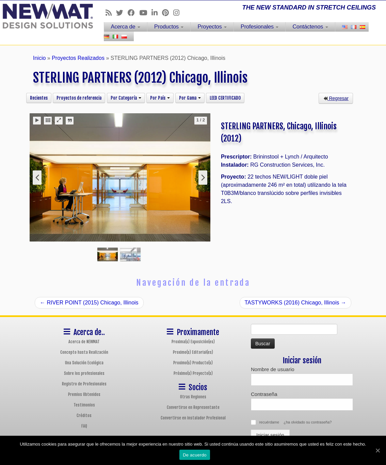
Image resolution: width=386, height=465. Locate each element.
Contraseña (264, 394)
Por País (160, 98)
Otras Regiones (193, 396)
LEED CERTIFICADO (225, 98)
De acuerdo (195, 455)
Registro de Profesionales (84, 383)
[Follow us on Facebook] (133, 13)
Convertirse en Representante (193, 407)
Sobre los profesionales (84, 373)
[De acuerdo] (377, 450)
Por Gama (190, 98)
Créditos (84, 415)
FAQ (84, 426)
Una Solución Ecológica (84, 362)
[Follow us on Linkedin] (156, 13)
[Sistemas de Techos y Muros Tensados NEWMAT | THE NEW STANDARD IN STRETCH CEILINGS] (45, 16)
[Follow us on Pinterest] (167, 13)
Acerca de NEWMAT (84, 341)
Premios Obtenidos (84, 394)
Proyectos (212, 27)
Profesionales (259, 27)
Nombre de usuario (272, 369)
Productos (168, 27)
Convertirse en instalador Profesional (193, 417)
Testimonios (84, 405)
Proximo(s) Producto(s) (193, 362)
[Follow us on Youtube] (145, 13)
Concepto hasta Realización (84, 352)
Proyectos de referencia (79, 98)
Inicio (39, 58)
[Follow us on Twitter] (122, 13)
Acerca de (125, 27)
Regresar (336, 98)
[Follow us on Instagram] (178, 13)
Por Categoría (126, 98)
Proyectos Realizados (78, 58)
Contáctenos (310, 27)
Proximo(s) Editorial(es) (193, 352)
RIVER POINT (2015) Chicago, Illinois (89, 302)
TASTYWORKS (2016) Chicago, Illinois (295, 302)
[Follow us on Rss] (111, 13)
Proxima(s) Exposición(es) (193, 341)
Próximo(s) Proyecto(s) (193, 373)
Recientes (39, 98)
